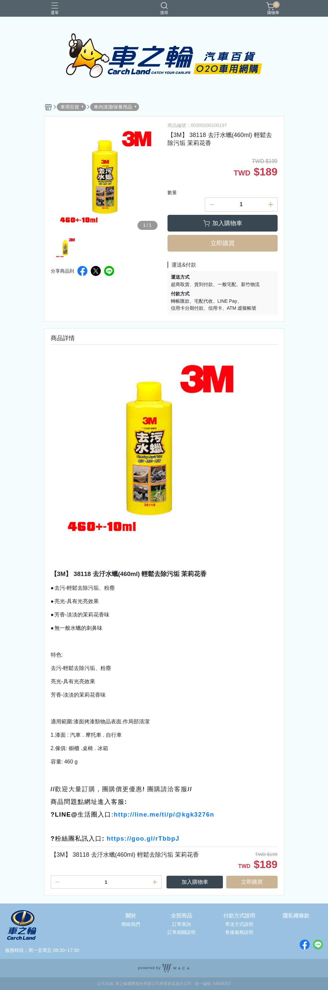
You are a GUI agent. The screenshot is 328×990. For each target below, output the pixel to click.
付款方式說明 (239, 915)
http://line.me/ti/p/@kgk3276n (164, 814)
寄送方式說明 (239, 924)
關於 (130, 915)
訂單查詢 (181, 924)
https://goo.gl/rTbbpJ (143, 838)
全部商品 (181, 915)
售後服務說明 (239, 932)
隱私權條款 (296, 915)
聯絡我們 (130, 924)
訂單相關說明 (182, 932)
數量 (172, 192)
